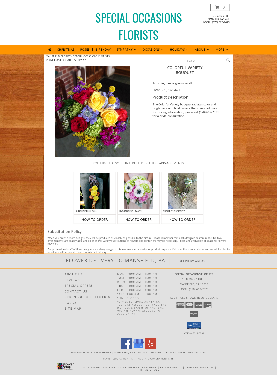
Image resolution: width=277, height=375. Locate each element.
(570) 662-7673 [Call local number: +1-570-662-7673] (220, 22)
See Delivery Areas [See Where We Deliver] (188, 261)
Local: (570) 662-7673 (166, 90)
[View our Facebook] (126, 348)
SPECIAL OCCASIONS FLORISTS (138, 26)
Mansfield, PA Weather (119, 358)
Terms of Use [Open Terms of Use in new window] (149, 369)
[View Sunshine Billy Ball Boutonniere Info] (95, 191)
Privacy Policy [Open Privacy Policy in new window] (171, 367)
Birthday (103, 49)
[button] (219, 7)
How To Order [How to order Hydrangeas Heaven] (138, 219)
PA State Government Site (156, 358)
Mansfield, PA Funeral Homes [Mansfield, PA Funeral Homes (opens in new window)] (91, 352)
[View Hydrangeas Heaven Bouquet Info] (138, 191)
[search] (228, 60)
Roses (85, 49)
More (222, 49)
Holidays (179, 49)
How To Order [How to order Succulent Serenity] (182, 219)
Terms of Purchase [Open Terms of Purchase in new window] (199, 367)
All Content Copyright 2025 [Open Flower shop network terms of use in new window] (103, 367)
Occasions (153, 49)
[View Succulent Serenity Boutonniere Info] (182, 191)
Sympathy (127, 49)
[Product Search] (206, 60)
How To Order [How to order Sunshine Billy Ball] (95, 219)
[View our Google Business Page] (138, 348)
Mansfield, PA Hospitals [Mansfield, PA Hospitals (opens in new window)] (131, 352)
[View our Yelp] (150, 348)
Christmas (65, 49)
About (202, 49)
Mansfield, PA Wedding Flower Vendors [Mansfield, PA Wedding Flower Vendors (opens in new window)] (178, 352)
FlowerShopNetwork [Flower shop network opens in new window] (141, 367)
